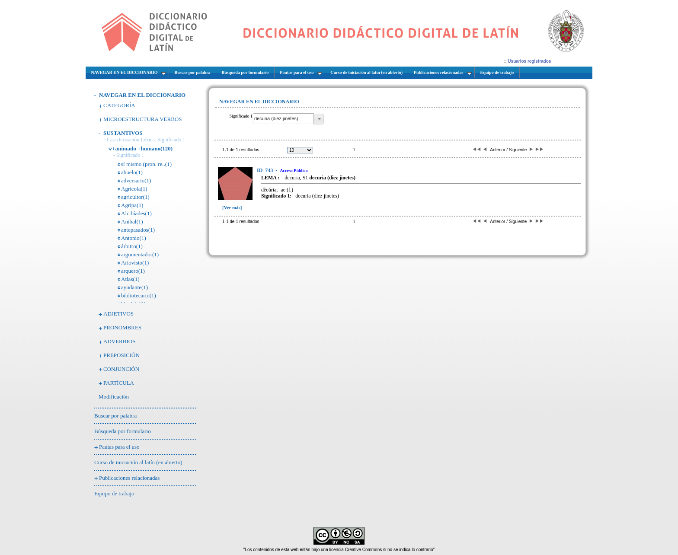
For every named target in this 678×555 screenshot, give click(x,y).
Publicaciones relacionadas (129, 478)
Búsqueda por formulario (122, 431)
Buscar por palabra (115, 415)
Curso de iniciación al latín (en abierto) (138, 462)
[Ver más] (232, 207)
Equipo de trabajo (114, 493)
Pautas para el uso (119, 446)
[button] (319, 119)
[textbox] (283, 118)
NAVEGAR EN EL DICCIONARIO (142, 95)
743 (265, 170)
